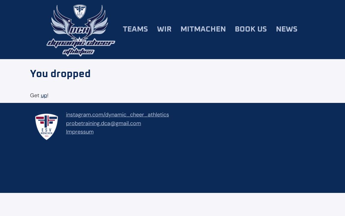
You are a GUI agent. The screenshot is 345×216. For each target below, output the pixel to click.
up (44, 95)
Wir (164, 29)
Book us (251, 29)
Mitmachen (203, 29)
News (287, 29)
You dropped (60, 74)
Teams (135, 29)
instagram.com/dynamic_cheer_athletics (117, 114)
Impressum (80, 131)
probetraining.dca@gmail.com (103, 123)
